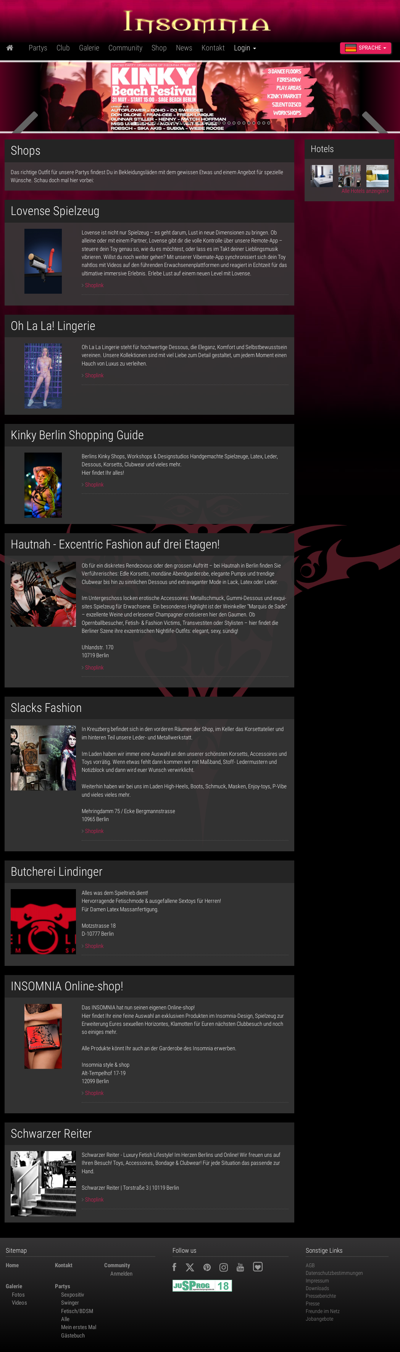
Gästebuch (73, 1335)
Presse (312, 1303)
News (184, 47)
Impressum (317, 1281)
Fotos (18, 1294)
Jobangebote (319, 1319)
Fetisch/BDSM (77, 1311)
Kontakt (213, 47)
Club (63, 47)
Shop (159, 47)
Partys (38, 47)
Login (245, 47)
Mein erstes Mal (78, 1327)
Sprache (365, 48)
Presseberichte (321, 1296)
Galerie (89, 47)
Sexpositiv (72, 1294)
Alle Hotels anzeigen (365, 191)
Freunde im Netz (323, 1311)
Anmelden (121, 1273)
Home (12, 1265)
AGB (310, 1265)
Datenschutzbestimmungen (334, 1273)
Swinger (70, 1302)
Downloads (317, 1288)
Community (125, 47)
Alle (65, 1319)
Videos (19, 1302)
